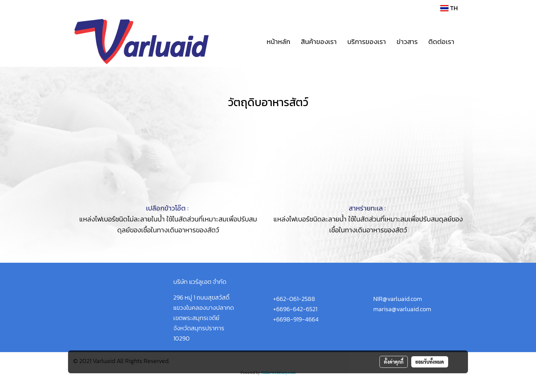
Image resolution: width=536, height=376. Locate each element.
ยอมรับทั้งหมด (429, 362)
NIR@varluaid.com (397, 298)
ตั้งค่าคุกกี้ (393, 362)
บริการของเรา (366, 42)
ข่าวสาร (407, 42)
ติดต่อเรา (441, 42)
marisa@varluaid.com (402, 309)
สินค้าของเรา (319, 42)
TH (449, 8)
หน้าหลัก (278, 42)
